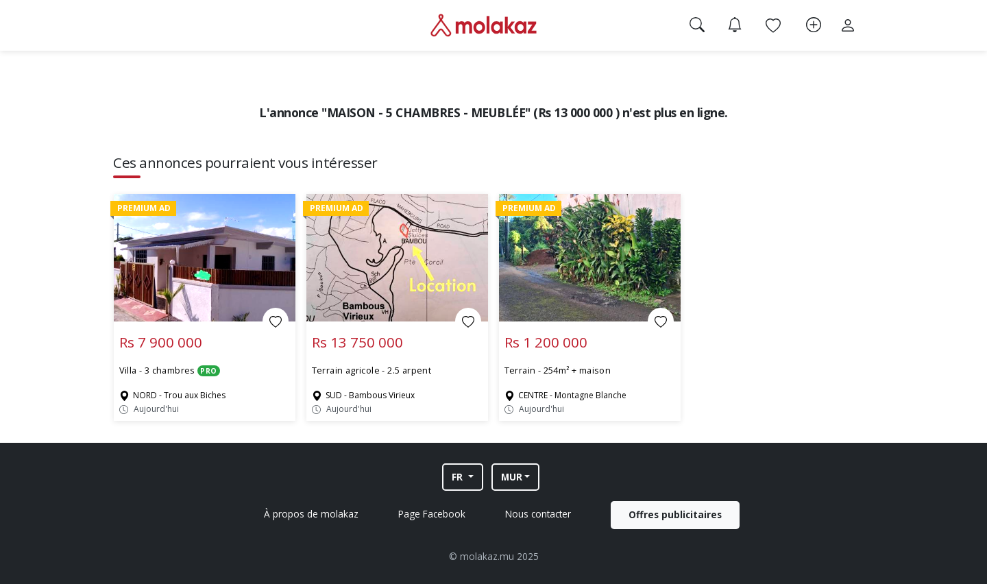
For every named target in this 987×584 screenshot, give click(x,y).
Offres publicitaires (675, 514)
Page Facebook (431, 513)
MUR (511, 476)
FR (458, 476)
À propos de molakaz (311, 513)
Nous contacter (538, 513)
